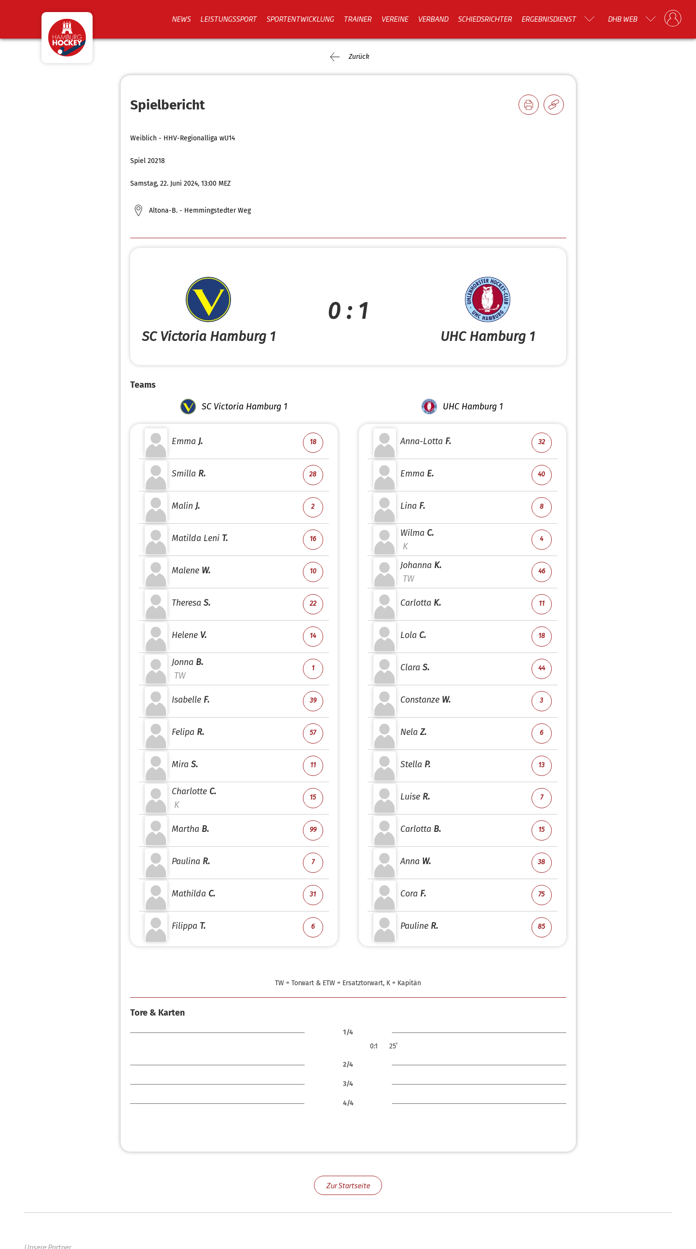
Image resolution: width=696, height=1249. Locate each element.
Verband (433, 18)
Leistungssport (228, 18)
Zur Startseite (348, 1185)
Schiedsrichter (485, 18)
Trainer (357, 18)
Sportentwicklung (300, 18)
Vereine (394, 18)
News (181, 18)
